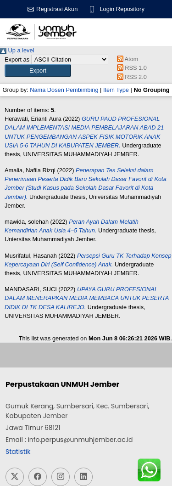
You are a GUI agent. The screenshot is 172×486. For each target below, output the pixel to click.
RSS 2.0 (130, 76)
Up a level (17, 50)
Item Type (116, 89)
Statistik (18, 451)
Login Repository (122, 9)
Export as (17, 59)
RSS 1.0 (130, 67)
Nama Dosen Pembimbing (64, 89)
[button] (38, 70)
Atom (126, 59)
